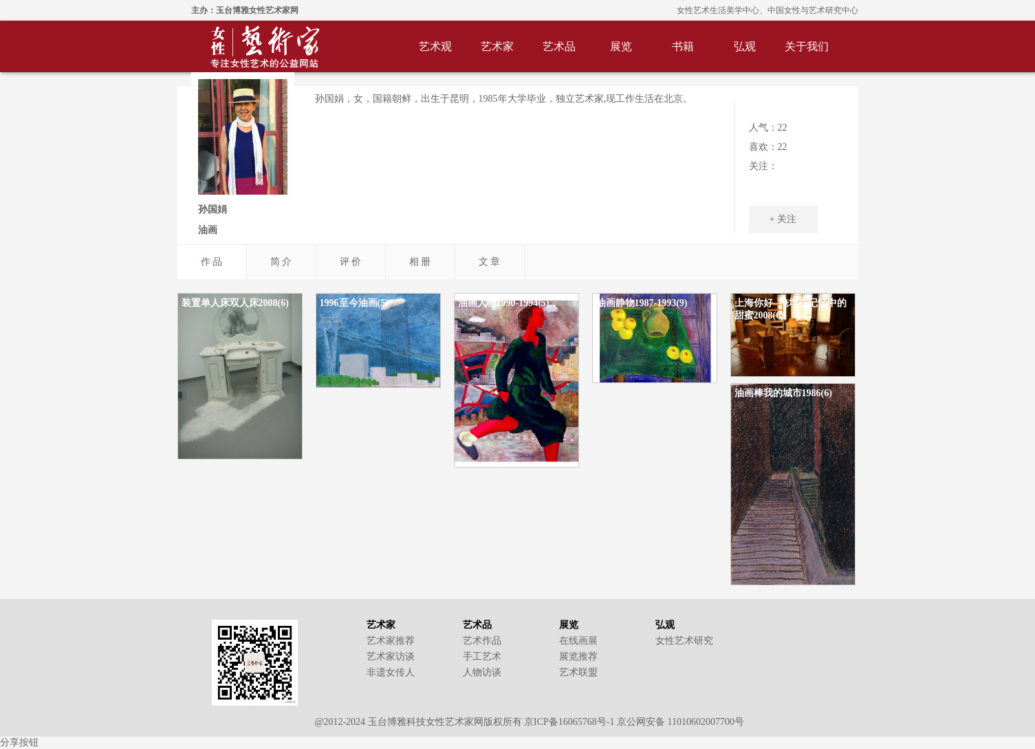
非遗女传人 (391, 672)
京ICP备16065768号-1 (569, 722)
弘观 (745, 46)
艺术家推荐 (391, 641)
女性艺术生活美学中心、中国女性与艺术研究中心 (767, 10)
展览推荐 (578, 656)
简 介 (281, 262)
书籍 (683, 46)
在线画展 (578, 641)
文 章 (490, 262)
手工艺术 (482, 656)
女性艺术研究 (684, 641)
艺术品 (559, 46)
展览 (621, 46)
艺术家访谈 (391, 656)
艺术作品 (482, 641)
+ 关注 (783, 219)
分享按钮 (19, 742)
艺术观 (435, 46)
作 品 (212, 262)
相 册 (420, 262)
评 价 (351, 262)
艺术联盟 (578, 672)
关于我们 (807, 46)
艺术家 (497, 46)
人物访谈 (482, 672)
